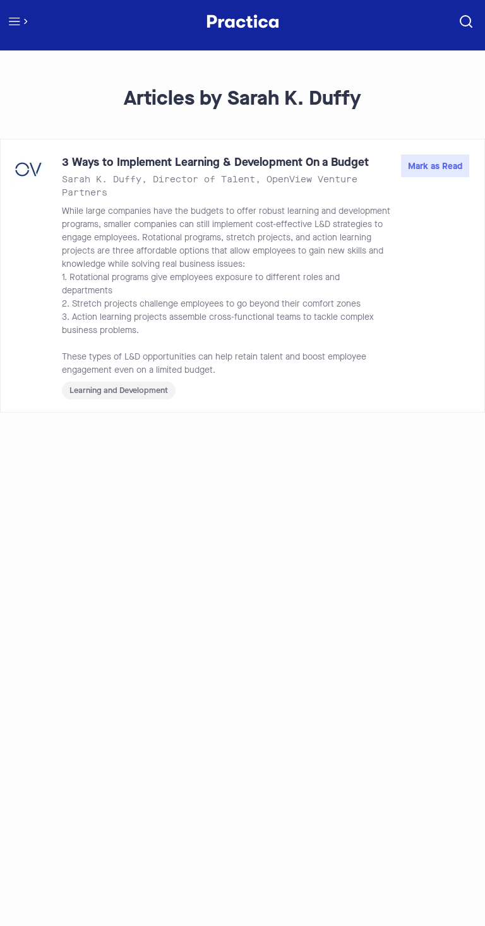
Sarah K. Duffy (101, 179)
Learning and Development (118, 390)
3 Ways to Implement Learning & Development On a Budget (215, 162)
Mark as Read (435, 166)
